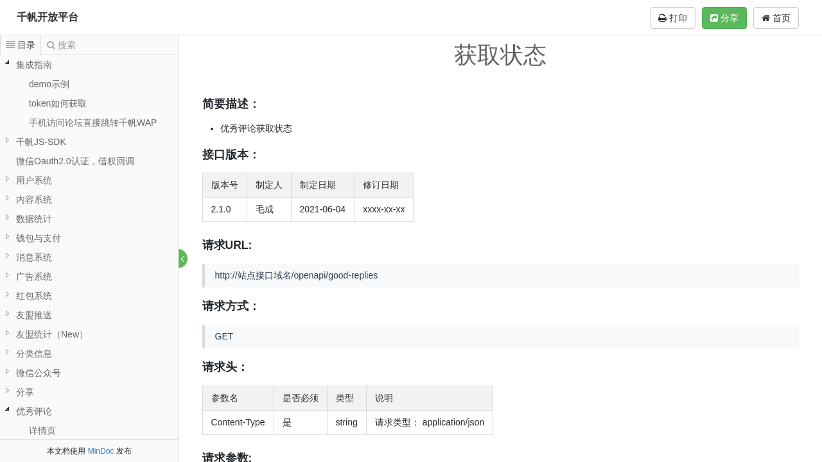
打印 (672, 18)
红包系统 (34, 296)
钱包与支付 (38, 238)
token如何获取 (58, 103)
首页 (776, 18)
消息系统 (34, 257)
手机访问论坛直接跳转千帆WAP (93, 122)
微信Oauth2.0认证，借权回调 (75, 161)
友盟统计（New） (52, 334)
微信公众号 (38, 373)
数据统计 (34, 219)
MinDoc (101, 451)
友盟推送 (34, 315)
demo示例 (49, 84)
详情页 (42, 430)
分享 (724, 18)
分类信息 (34, 353)
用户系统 (34, 180)
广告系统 (34, 276)
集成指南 (34, 65)
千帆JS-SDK (41, 142)
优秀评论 (34, 411)
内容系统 (34, 199)
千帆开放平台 (47, 17)
